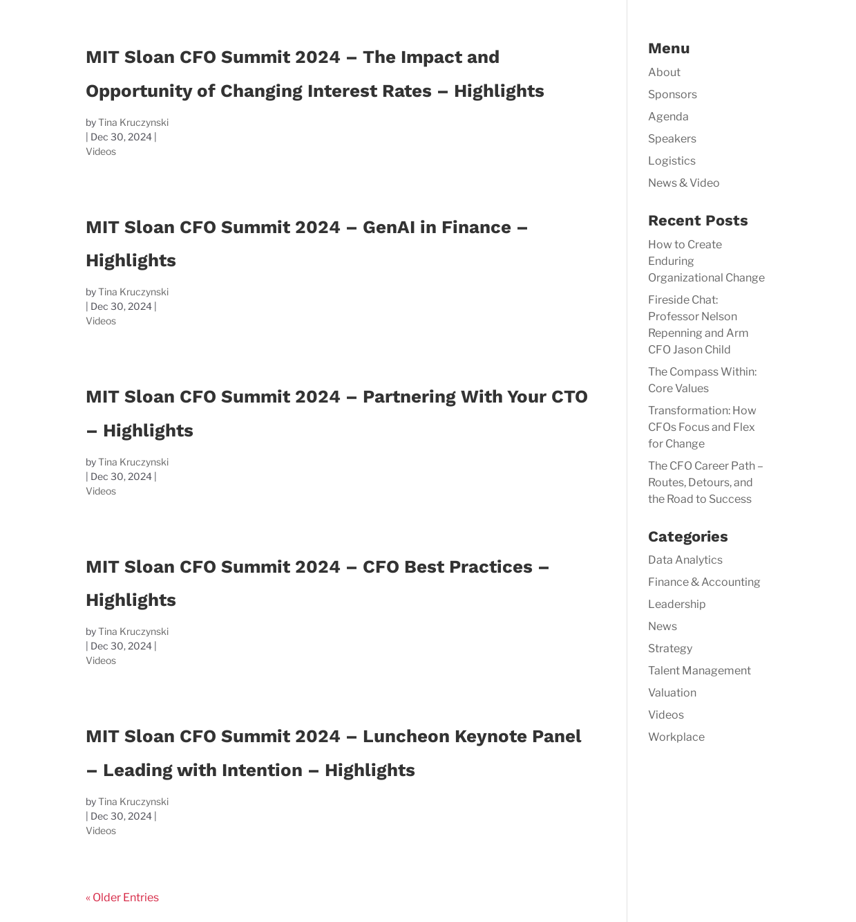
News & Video (684, 183)
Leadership (677, 604)
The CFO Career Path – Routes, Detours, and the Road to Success (705, 482)
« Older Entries (122, 897)
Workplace (676, 737)
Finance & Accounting (704, 582)
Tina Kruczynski (133, 122)
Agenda (668, 116)
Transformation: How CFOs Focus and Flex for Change (702, 427)
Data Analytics (685, 559)
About (664, 72)
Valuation (672, 692)
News (662, 626)
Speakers (672, 138)
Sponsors (672, 94)
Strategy (670, 648)
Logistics (672, 160)
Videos (101, 151)
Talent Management (699, 670)
